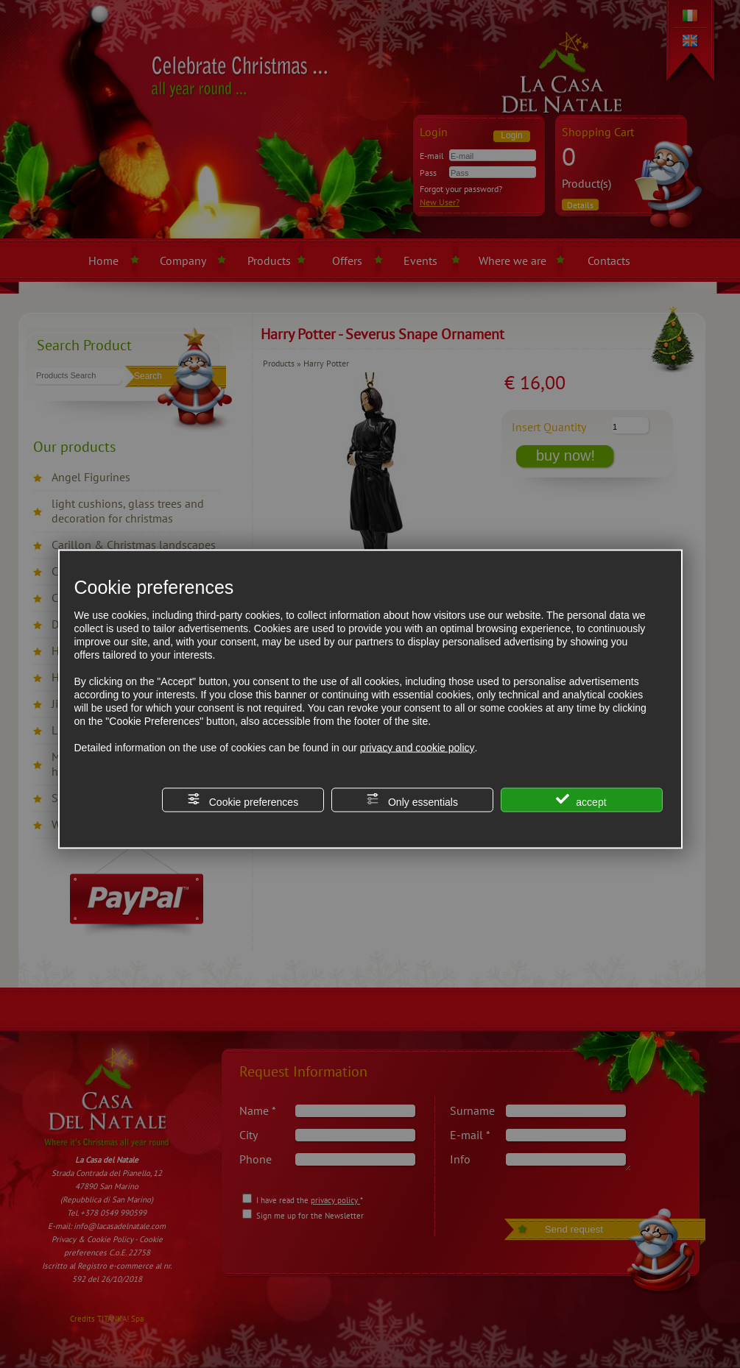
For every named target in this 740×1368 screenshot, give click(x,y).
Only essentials (412, 799)
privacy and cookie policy (417, 747)
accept (581, 799)
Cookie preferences (242, 799)
